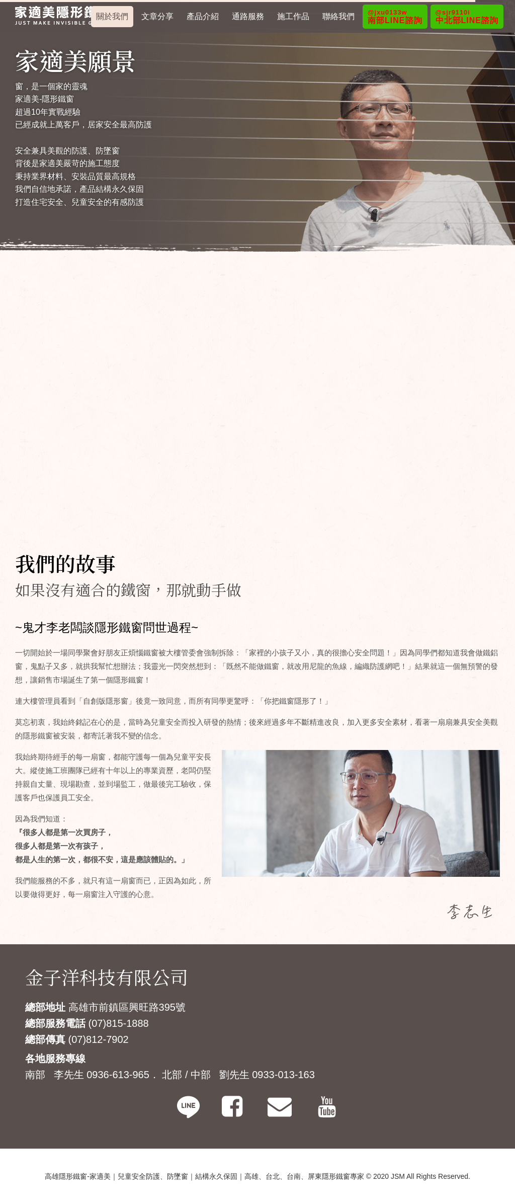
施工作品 (293, 16)
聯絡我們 (338, 16)
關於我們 (112, 16)
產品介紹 (203, 16)
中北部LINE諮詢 (467, 17)
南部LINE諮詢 (395, 17)
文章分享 (157, 16)
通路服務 (248, 16)
